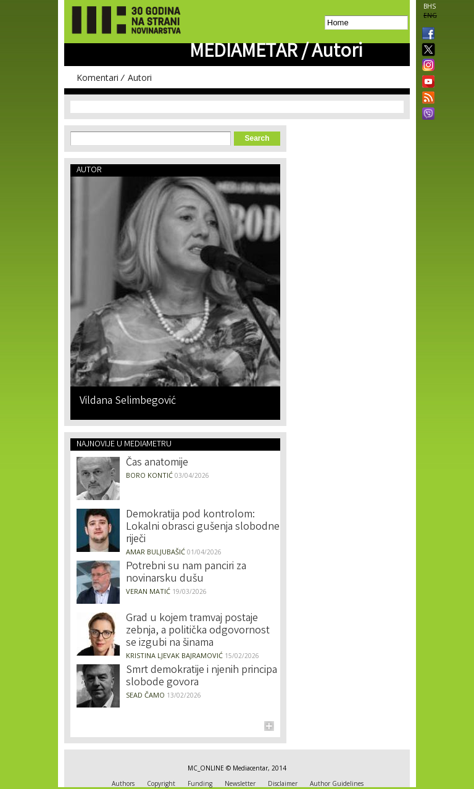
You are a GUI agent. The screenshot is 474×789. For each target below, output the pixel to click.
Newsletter (240, 783)
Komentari (97, 77)
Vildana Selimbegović (128, 400)
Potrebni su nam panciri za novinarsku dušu (186, 573)
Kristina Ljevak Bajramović (174, 655)
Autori (140, 77)
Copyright (161, 783)
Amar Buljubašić (155, 551)
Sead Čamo (145, 694)
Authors (123, 783)
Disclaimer (282, 783)
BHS (429, 6)
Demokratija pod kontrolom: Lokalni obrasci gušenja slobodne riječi (203, 527)
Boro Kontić (149, 475)
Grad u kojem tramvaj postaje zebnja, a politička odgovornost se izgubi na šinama (198, 631)
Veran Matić (148, 591)
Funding (200, 783)
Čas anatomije (157, 463)
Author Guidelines (337, 783)
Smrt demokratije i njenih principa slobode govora (201, 676)
